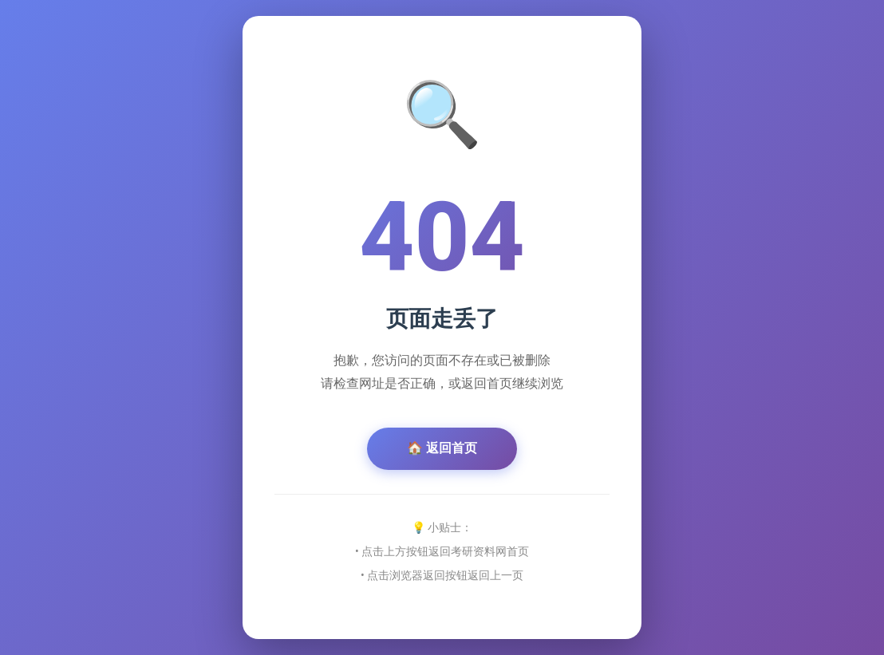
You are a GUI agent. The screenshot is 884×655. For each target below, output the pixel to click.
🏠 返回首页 (442, 448)
